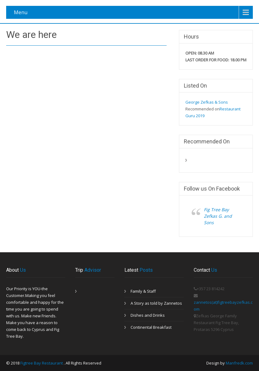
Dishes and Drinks (148, 315)
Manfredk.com (239, 363)
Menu (20, 12)
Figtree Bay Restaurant (42, 363)
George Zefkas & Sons (206, 102)
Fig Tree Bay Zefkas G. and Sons (218, 216)
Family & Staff (143, 291)
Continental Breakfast (151, 327)
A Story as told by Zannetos (156, 303)
